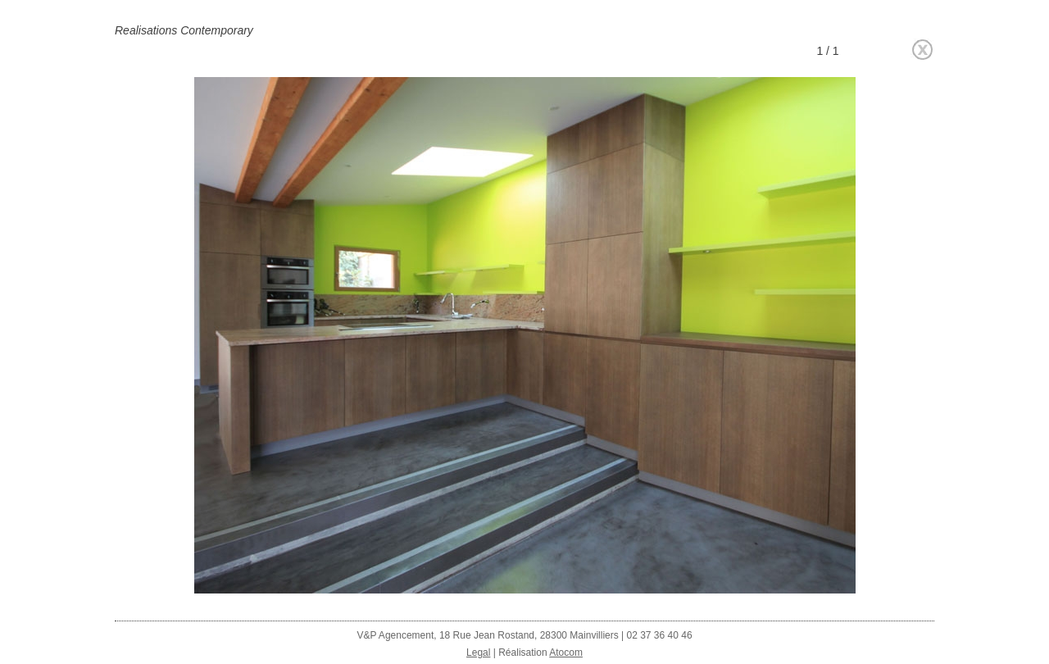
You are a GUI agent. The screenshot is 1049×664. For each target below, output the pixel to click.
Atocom (566, 652)
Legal (478, 652)
